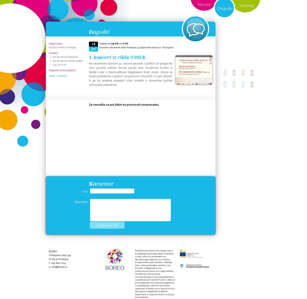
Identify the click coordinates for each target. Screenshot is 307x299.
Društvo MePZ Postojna (62, 47)
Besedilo (81, 202)
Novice (204, 4)
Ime (85, 191)
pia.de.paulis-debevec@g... (68, 60)
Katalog (247, 5)
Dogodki (225, 8)
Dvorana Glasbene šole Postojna (136, 47)
